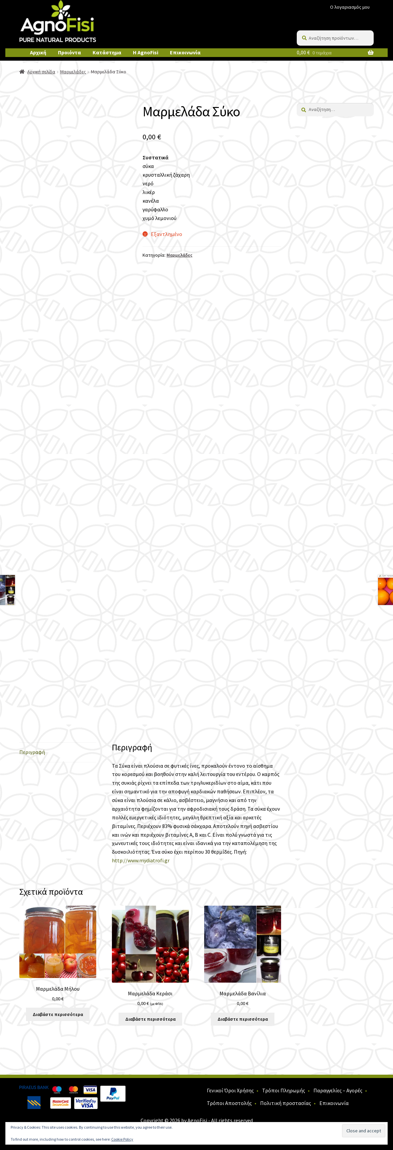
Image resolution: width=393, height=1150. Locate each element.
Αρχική (38, 52)
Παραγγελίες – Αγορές (337, 1090)
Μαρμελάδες (73, 72)
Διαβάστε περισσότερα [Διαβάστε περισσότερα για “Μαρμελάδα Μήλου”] (58, 1014)
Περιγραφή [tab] (32, 752)
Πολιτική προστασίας (285, 1103)
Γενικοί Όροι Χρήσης (230, 1090)
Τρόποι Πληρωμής (283, 1090)
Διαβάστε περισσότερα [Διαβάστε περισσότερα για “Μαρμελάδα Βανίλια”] (242, 1019)
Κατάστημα (107, 52)
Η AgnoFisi (145, 52)
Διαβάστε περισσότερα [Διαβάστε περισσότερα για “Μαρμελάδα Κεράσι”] (150, 1019)
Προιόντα (69, 52)
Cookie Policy (122, 1139)
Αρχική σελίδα (41, 72)
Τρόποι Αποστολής (229, 1103)
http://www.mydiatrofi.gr (141, 860)
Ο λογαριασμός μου (350, 7)
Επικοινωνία (185, 52)
